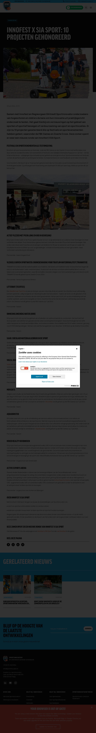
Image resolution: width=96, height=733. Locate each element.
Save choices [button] (57, 376)
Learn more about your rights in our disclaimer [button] (33, 362)
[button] (24, 368)
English (22, 349)
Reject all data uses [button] (48, 381)
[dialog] (48, 366)
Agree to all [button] (39, 376)
